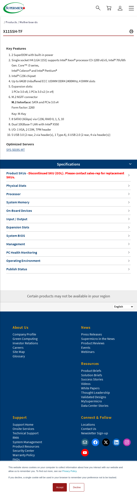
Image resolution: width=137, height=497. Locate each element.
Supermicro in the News (98, 339)
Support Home (23, 424)
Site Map (19, 352)
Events (85, 347)
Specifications (68, 164)
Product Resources (26, 446)
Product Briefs (91, 370)
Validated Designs (93, 397)
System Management (27, 442)
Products (11, 22)
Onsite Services (23, 429)
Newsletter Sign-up (94, 433)
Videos (86, 384)
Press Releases (91, 334)
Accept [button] (59, 487)
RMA (16, 437)
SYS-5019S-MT (15, 150)
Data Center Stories (94, 405)
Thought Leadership (95, 392)
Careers (18, 347)
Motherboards (29, 22)
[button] (131, 32)
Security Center (23, 450)
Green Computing (25, 339)
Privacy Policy (69, 471)
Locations (88, 424)
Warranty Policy (24, 455)
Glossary (19, 356)
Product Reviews (92, 343)
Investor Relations (25, 343)
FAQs (16, 459)
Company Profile (24, 334)
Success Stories (92, 379)
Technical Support (25, 433)
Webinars (88, 352)
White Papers (90, 388)
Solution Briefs (91, 375)
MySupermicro (91, 401)
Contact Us (88, 429)
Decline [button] (77, 487)
